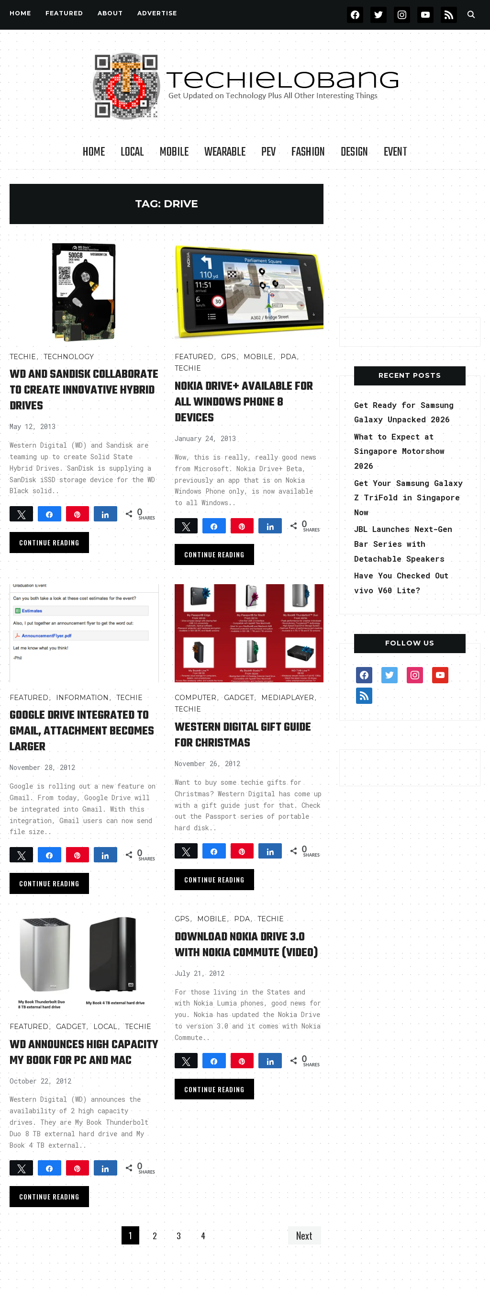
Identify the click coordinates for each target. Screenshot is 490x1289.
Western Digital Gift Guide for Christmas (237, 739)
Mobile (174, 152)
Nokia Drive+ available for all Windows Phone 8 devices (246, 402)
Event (395, 152)
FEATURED (64, 13)
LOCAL (132, 152)
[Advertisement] (411, 244)
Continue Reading (49, 558)
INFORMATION (82, 701)
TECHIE (23, 356)
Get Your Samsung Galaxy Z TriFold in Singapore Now (404, 497)
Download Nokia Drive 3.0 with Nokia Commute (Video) (246, 956)
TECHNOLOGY (69, 356)
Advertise (157, 13)
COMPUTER (195, 701)
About (110, 13)
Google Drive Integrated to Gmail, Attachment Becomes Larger (82, 735)
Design (354, 152)
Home (20, 13)
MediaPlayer (287, 701)
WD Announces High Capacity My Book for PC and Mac (83, 1064)
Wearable (224, 152)
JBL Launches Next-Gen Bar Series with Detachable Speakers (409, 543)
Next (303, 1255)
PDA (288, 356)
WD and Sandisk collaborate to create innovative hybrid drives (78, 398)
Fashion (308, 152)
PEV (268, 152)
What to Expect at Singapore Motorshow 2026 (403, 450)
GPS (228, 356)
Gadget (239, 701)
